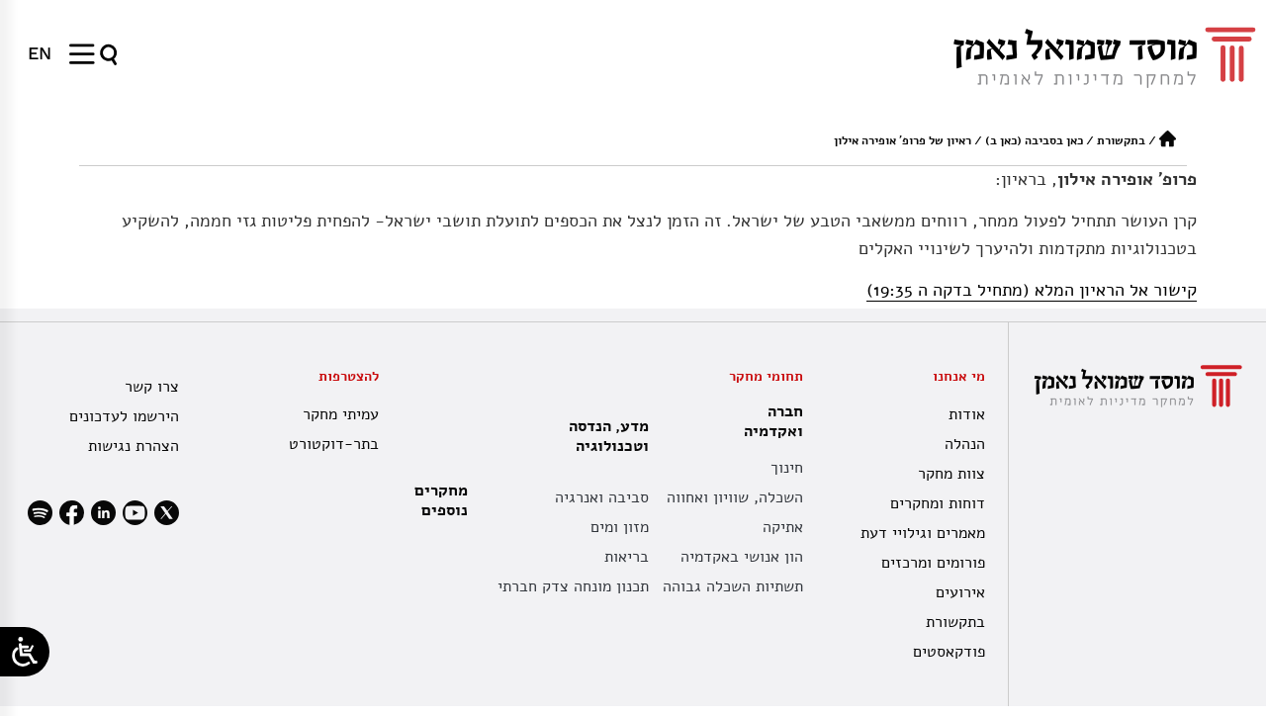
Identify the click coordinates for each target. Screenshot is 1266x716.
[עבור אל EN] (39, 53)
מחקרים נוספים (441, 500)
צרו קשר (152, 387)
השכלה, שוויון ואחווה (735, 497)
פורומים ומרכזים (933, 563)
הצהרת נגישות (133, 446)
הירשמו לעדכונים (124, 416)
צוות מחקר (951, 474)
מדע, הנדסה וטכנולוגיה (604, 436)
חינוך (786, 468)
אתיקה (783, 527)
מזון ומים (619, 527)
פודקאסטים (949, 652)
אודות (967, 414)
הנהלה (965, 444)
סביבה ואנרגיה (602, 497)
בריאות (626, 557)
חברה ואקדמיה (768, 421)
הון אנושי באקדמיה (741, 557)
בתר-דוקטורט (334, 444)
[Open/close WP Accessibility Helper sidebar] (24, 651)
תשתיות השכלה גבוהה (733, 586)
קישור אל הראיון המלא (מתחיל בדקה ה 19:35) (1031, 290)
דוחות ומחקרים (937, 503)
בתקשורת (1121, 140)
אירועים (960, 592)
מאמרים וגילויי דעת (922, 533)
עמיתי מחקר (341, 414)
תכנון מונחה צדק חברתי (573, 586)
